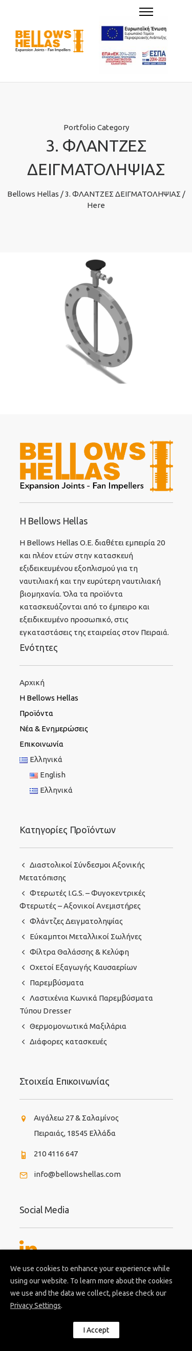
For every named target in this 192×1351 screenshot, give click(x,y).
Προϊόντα (36, 713)
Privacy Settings (35, 1305)
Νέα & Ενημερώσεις (53, 728)
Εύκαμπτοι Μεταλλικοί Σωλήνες (86, 936)
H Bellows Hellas (48, 697)
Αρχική (32, 682)
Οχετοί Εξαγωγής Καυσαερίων (83, 967)
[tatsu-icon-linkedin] (28, 1248)
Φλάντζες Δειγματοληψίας (76, 921)
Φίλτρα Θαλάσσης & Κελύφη (79, 951)
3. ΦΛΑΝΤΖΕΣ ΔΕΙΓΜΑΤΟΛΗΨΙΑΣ (123, 193)
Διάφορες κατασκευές (68, 1041)
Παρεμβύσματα (57, 982)
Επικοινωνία (41, 744)
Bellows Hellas (33, 193)
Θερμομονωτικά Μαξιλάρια (78, 1026)
